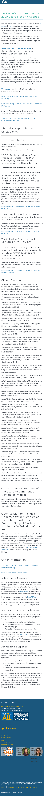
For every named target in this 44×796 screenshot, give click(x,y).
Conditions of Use (7, 740)
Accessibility (5, 735)
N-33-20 (10, 26)
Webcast (5, 89)
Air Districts (5, 742)
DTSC (22, 787)
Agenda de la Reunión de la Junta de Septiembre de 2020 (18, 119)
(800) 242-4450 (5, 706)
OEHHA (28, 787)
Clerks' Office (23, 591)
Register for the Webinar (16, 48)
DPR (17, 787)
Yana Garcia (22, 755)
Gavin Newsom (8, 753)
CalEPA (3, 787)
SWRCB (35, 787)
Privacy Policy (6, 738)
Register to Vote (7, 745)
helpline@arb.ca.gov (17, 706)
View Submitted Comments (14, 573)
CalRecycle (11, 787)
